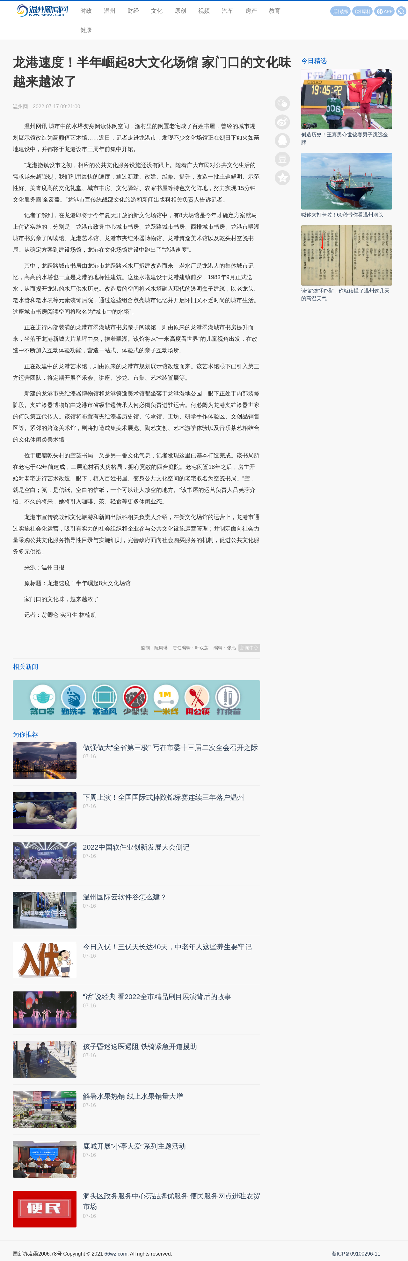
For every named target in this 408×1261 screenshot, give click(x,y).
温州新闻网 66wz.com (69, 631)
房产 (251, 11)
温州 (109, 11)
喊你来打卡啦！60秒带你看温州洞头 (342, 215)
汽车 (227, 11)
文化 (157, 11)
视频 (204, 11)
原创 (180, 11)
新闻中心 (249, 647)
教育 (274, 11)
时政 (86, 11)
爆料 (362, 11)
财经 (133, 11)
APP (388, 11)
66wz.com (115, 1254)
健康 (86, 30)
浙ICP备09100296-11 (356, 1254)
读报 (340, 11)
